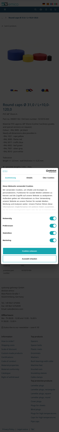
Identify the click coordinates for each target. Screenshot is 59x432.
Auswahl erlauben (29, 259)
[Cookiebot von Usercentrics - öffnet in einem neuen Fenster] (46, 171)
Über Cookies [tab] (48, 178)
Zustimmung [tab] (10, 178)
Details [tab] (30, 178)
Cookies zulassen (29, 251)
